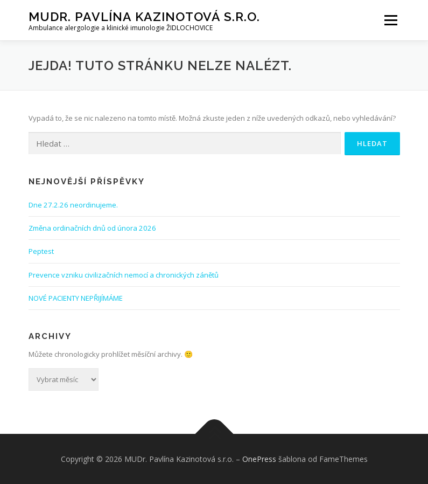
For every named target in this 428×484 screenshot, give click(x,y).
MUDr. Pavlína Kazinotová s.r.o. (144, 16)
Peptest (41, 251)
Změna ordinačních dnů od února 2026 (92, 228)
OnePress (259, 459)
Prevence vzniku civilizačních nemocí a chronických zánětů (124, 275)
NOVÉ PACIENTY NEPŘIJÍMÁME (76, 298)
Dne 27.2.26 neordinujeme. (73, 205)
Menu (390, 20)
